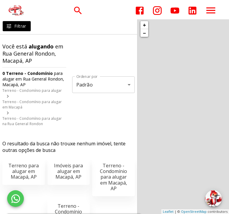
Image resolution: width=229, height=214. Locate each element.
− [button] (144, 33)
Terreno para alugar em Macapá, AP (23, 171)
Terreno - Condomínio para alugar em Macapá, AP (113, 177)
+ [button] (144, 25)
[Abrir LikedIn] (192, 10)
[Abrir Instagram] (157, 10)
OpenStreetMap (194, 211)
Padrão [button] (84, 84)
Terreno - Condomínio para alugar (32, 90)
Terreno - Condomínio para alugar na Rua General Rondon (32, 121)
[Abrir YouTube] (175, 10)
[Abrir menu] (210, 10)
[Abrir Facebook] (139, 10)
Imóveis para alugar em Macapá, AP (68, 171)
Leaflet (168, 211)
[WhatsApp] (15, 198)
